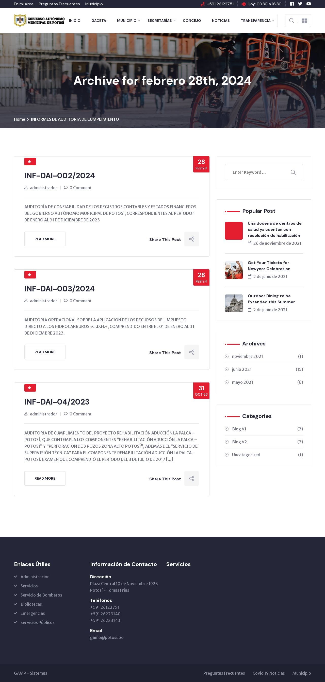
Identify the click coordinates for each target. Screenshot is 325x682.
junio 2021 (267, 369)
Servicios (29, 585)
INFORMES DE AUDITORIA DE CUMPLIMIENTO (75, 119)
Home (19, 119)
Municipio (94, 4)
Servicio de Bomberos (41, 595)
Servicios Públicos (38, 622)
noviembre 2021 (267, 356)
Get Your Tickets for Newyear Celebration (269, 265)
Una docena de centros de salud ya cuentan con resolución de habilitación (275, 229)
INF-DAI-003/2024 (59, 289)
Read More (45, 239)
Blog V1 (267, 429)
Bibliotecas (31, 604)
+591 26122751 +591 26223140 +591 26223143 (105, 614)
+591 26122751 (220, 4)
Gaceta (98, 20)
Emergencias (33, 613)
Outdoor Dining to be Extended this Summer (271, 299)
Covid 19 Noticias (269, 673)
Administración (35, 576)
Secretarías (160, 20)
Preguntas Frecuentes (59, 4)
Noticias (221, 20)
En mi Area (24, 4)
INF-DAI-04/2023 (57, 402)
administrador (43, 187)
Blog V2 (267, 442)
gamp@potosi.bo (107, 637)
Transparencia (256, 20)
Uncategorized (267, 454)
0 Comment (81, 187)
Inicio (74, 20)
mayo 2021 (267, 382)
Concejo (192, 20)
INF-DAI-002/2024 (59, 176)
